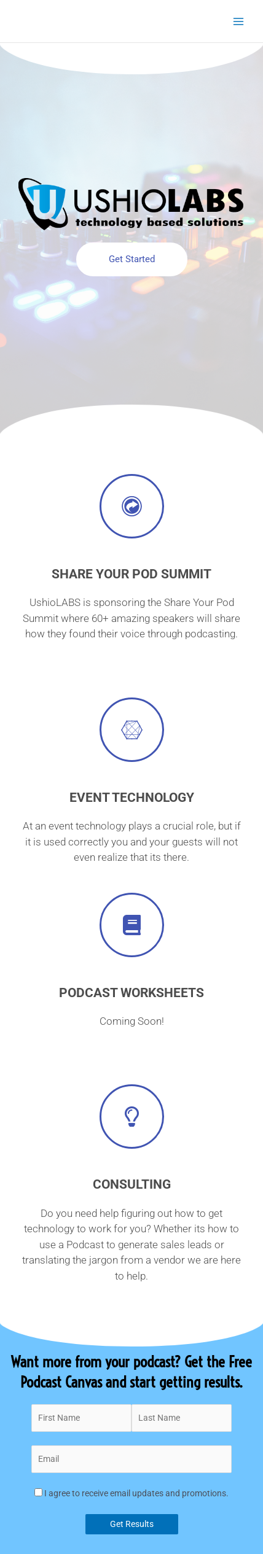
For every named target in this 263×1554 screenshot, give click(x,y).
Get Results (132, 1524)
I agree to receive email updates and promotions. (131, 1493)
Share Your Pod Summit (131, 574)
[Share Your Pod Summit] (132, 506)
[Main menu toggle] (239, 21)
